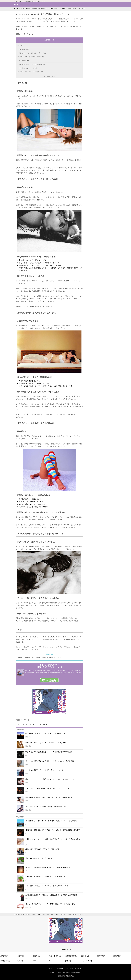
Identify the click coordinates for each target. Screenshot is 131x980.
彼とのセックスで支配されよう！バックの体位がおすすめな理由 (48, 752)
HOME (16, 8)
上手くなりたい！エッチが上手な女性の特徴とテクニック (46, 807)
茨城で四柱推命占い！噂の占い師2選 (38, 858)
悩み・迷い (22, 8)
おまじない (69, 961)
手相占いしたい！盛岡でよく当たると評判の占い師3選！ (46, 876)
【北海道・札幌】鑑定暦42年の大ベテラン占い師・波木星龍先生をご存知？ (52, 830)
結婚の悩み (5, 956)
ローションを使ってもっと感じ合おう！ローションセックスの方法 (49, 761)
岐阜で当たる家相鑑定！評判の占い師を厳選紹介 (43, 849)
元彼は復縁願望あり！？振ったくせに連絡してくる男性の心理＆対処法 (51, 895)
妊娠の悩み (117, 956)
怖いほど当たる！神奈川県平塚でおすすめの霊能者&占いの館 (47, 867)
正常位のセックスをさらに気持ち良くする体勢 (30, 57)
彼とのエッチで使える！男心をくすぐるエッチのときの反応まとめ (49, 779)
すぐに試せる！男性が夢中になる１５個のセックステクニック (48, 788)
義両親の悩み (5, 961)
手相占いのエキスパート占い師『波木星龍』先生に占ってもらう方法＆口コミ (52, 840)
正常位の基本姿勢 (24, 49)
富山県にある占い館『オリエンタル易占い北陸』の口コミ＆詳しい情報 (51, 821)
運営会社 (78, 968)
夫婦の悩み (85, 956)
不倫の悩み (21, 956)
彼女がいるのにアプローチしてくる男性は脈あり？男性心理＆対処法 (50, 904)
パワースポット (86, 961)
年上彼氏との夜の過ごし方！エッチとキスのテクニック (45, 733)
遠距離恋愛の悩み (71, 956)
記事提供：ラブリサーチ (24, 34)
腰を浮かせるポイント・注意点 (28, 68)
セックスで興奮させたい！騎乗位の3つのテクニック (44, 770)
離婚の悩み (101, 956)
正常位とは (20, 45)
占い (34, 961)
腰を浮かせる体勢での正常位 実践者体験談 (32, 64)
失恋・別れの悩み (55, 956)
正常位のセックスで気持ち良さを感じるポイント (33, 53)
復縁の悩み (37, 956)
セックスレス (45, 8)
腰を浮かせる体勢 (24, 60)
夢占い (51, 961)
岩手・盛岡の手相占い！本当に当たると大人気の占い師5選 (46, 886)
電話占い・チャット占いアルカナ (61, 968)
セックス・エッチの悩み (33, 8)
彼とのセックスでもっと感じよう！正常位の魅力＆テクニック (68, 8)
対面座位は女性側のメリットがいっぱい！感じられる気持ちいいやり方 (40, 657)
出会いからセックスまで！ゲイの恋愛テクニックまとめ (45, 743)
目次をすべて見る (49, 76)
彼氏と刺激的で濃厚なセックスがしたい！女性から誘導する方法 (48, 797)
